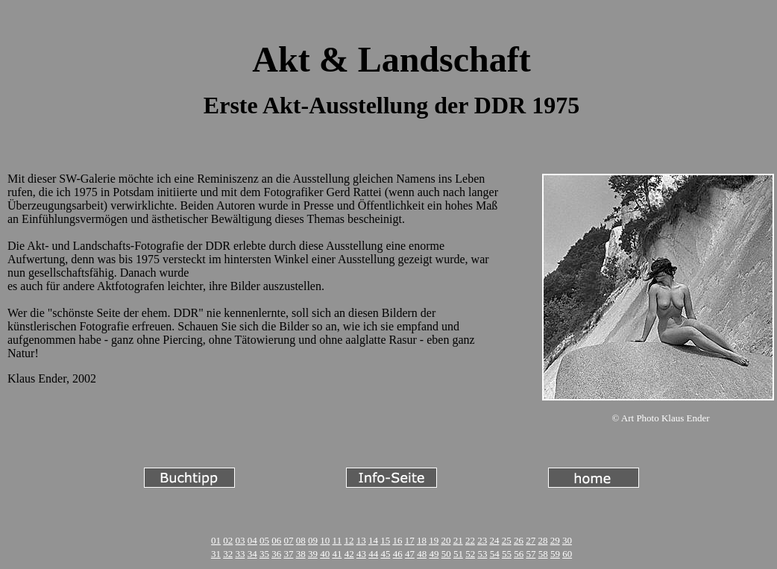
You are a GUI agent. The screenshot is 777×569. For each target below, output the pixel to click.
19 (433, 540)
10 (325, 540)
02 (228, 540)
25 (507, 540)
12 (348, 540)
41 (337, 553)
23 (482, 540)
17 (410, 540)
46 (398, 553)
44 (373, 553)
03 (240, 540)
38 (301, 553)
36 (276, 553)
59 (555, 553)
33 (240, 553)
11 (337, 540)
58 (543, 553)
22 (470, 540)
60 (567, 553)
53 (482, 553)
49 (433, 553)
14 (373, 540)
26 (518, 540)
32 (228, 553)
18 (422, 540)
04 (252, 540)
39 (313, 553)
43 (361, 553)
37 (288, 553)
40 (325, 553)
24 (494, 540)
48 (422, 553)
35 (264, 553)
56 (518, 553)
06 (276, 540)
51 (458, 553)
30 (567, 540)
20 (445, 540)
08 (301, 540)
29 (555, 540)
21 (458, 540)
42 (349, 553)
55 (507, 553)
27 (530, 540)
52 (470, 553)
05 (264, 540)
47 (410, 553)
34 (252, 553)
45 (385, 553)
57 (530, 553)
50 (446, 553)
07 (289, 540)
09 (313, 540)
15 (385, 540)
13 (361, 540)
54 (495, 553)
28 (542, 540)
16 (397, 540)
